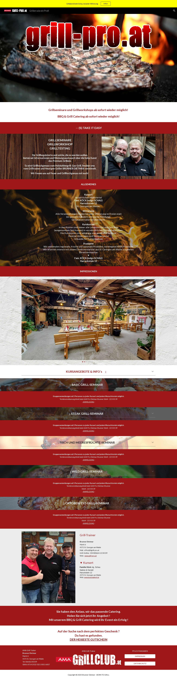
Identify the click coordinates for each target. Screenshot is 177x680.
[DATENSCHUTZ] (140, 663)
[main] (88, 113)
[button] (174, 10)
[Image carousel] (88, 320)
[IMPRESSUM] (140, 656)
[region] (88, 3)
